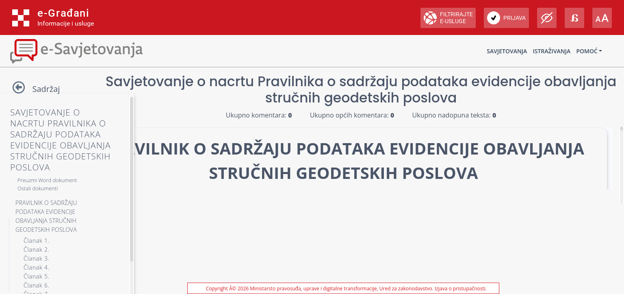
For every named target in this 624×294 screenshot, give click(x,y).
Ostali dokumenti (37, 188)
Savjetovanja (507, 51)
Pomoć (586, 51)
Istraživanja (551, 51)
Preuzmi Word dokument (47, 180)
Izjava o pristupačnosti (460, 288)
